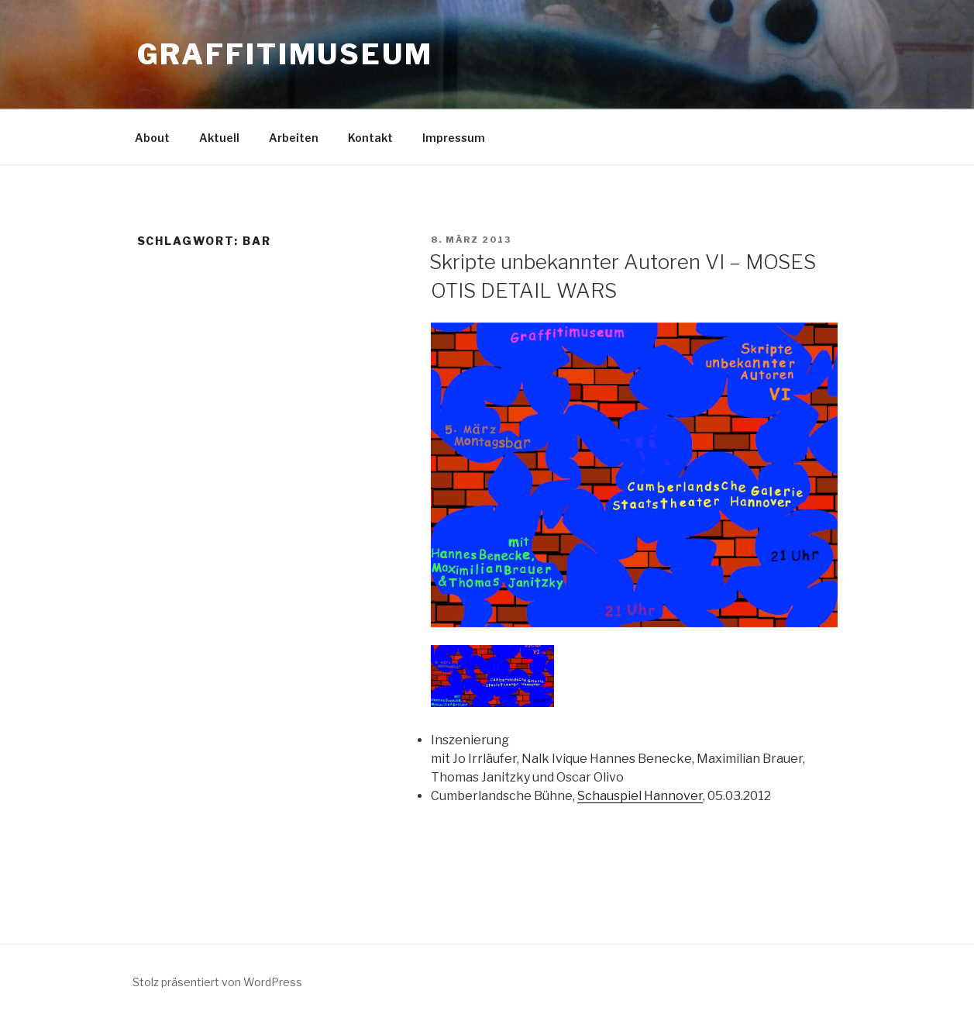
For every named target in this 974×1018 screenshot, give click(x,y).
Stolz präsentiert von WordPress (217, 982)
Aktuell (219, 137)
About (152, 137)
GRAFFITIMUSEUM (285, 54)
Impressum (453, 137)
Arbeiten (293, 137)
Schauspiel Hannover (640, 796)
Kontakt (370, 137)
